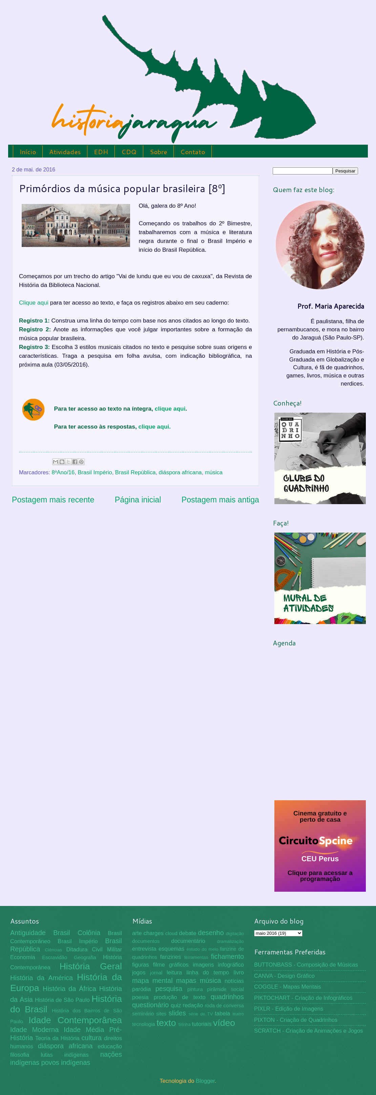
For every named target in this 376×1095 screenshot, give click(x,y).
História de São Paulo (62, 1000)
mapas (186, 980)
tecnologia (143, 1024)
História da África (69, 988)
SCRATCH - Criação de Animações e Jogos (308, 1031)
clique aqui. (155, 426)
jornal (156, 972)
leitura (174, 972)
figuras (140, 965)
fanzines (170, 957)
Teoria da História (57, 1038)
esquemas (171, 949)
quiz (176, 1005)
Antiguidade (28, 932)
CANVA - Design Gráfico (284, 976)
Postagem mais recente (53, 499)
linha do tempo (207, 972)
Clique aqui (33, 302)
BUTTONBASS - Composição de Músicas (306, 965)
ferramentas (196, 957)
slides (177, 1013)
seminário (143, 1013)
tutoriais (202, 1024)
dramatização (230, 941)
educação (110, 1046)
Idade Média (84, 1029)
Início (28, 151)
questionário (150, 1005)
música (214, 472)
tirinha (185, 1024)
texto (166, 1023)
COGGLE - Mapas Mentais (287, 987)
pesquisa (169, 988)
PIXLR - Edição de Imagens (288, 1009)
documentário (188, 941)
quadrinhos (227, 996)
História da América (41, 978)
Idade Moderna (34, 1029)
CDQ (129, 151)
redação (193, 1005)
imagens (203, 965)
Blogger (205, 1081)
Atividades (65, 151)
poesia (140, 997)
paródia (141, 989)
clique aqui (170, 408)
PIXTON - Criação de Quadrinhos (295, 1020)
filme (159, 965)
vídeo (224, 1023)
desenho (211, 932)
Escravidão (54, 957)
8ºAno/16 (63, 472)
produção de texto (180, 997)
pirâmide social (225, 989)
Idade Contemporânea (75, 1020)
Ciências (53, 949)
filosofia (19, 1055)
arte (137, 933)
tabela (222, 1013)
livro (239, 972)
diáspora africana (180, 472)
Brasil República (135, 472)
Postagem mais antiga (220, 499)
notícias (234, 981)
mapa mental (152, 980)
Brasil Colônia (76, 932)
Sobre (158, 151)
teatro (238, 1013)
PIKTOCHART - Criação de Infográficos (303, 998)
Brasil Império (95, 472)
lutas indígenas (64, 1055)
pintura (195, 989)
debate (187, 933)
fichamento (227, 956)
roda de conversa (224, 1005)
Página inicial (138, 499)
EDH (101, 151)
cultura (91, 1037)
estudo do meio (202, 949)
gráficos (179, 965)
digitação (235, 933)
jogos (139, 972)
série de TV (200, 1013)
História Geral (91, 966)
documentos (146, 941)
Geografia (85, 957)
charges (154, 933)
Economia (22, 957)
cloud (171, 933)
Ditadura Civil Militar (94, 949)
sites (161, 1013)
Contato (192, 151)
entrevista (144, 949)
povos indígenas (65, 1062)
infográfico (231, 965)
